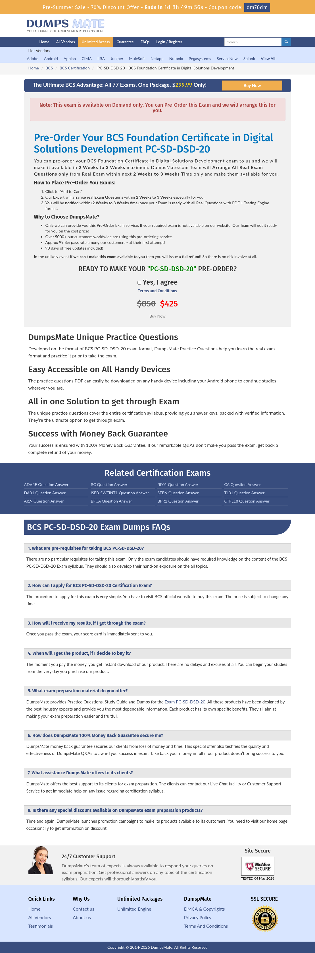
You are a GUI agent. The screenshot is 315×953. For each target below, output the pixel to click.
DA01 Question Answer (45, 492)
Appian (70, 58)
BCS (49, 67)
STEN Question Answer (178, 492)
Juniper (116, 58)
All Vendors (65, 42)
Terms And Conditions (206, 926)
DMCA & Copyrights (204, 908)
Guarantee (125, 42)
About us (82, 917)
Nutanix (176, 58)
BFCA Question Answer (111, 501)
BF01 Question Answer (177, 484)
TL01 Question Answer (244, 492)
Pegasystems (200, 58)
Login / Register (169, 42)
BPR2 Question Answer (178, 501)
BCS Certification (75, 67)
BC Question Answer (109, 484)
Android (51, 58)
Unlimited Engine (134, 908)
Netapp (157, 58)
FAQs (145, 42)
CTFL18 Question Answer (246, 501)
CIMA (87, 58)
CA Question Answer (242, 484)
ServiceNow (227, 58)
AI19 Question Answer (44, 501)
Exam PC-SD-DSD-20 (184, 701)
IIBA (101, 58)
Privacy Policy (198, 917)
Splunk (249, 58)
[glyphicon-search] (286, 42)
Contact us (83, 908)
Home (44, 42)
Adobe (32, 58)
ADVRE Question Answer (46, 484)
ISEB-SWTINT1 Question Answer (120, 492)
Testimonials (40, 926)
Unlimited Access (96, 42)
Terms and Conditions (157, 291)
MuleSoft (137, 58)
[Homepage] (20, 42)
